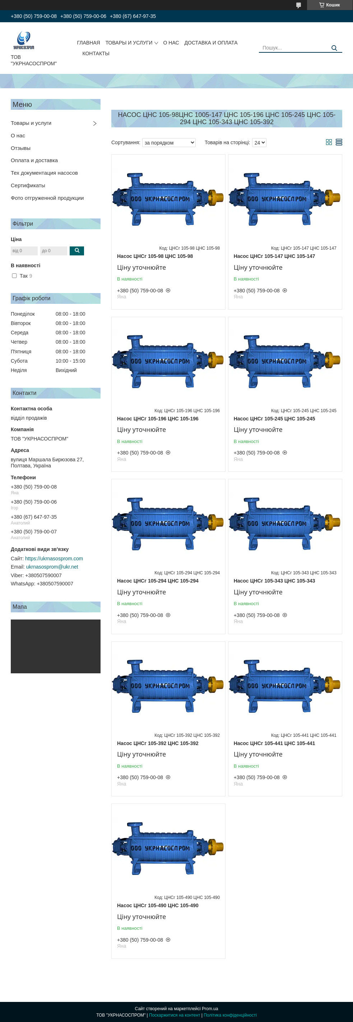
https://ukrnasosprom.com (54, 558)
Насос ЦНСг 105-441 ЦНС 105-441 (274, 743)
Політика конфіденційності (230, 1015)
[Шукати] (334, 48)
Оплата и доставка (34, 160)
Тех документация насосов (44, 173)
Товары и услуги (31, 123)
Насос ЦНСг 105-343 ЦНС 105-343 (274, 581)
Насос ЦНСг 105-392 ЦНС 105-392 (158, 743)
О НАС (171, 43)
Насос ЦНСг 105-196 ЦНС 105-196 (158, 418)
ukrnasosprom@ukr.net (52, 567)
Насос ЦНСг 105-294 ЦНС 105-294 (158, 581)
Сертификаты (28, 185)
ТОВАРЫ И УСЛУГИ (129, 43)
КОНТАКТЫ (96, 53)
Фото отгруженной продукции (47, 198)
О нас (18, 135)
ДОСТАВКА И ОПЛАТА (211, 43)
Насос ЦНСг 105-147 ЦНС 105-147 (274, 256)
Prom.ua (210, 1008)
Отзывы (21, 148)
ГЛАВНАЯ (88, 43)
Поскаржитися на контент (174, 1015)
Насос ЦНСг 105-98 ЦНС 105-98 (155, 256)
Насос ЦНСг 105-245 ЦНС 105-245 (274, 418)
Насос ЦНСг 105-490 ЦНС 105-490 (158, 905)
